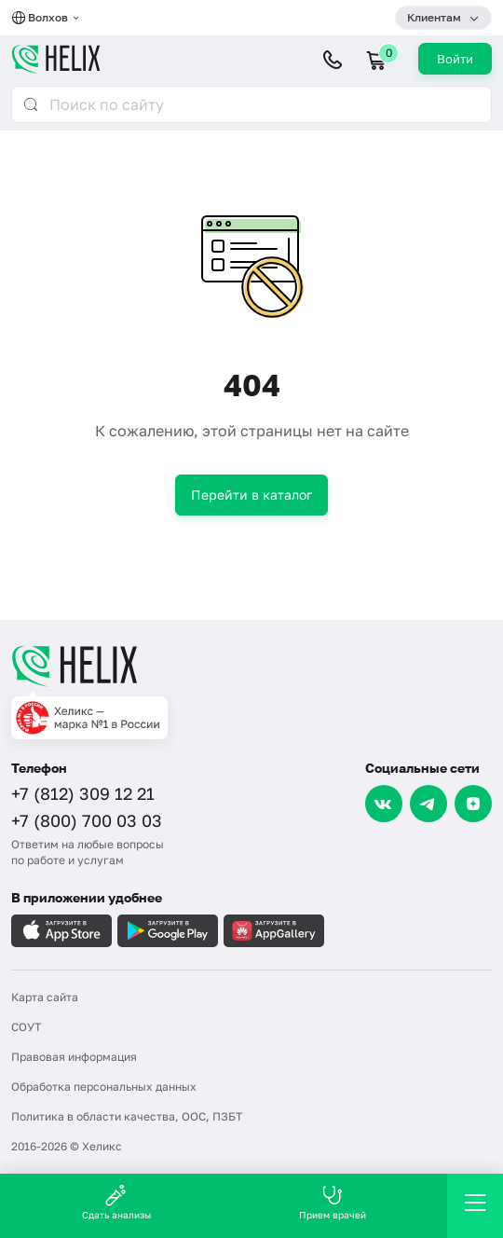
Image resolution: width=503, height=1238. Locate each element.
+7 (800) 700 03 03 (86, 820)
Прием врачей (332, 1202)
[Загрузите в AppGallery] (274, 931)
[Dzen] (473, 803)
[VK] (383, 803)
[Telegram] (428, 803)
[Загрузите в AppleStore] (61, 931)
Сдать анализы (116, 1202)
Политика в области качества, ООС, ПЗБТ (126, 1116)
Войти (455, 58)
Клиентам (434, 17)
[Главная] (251, 665)
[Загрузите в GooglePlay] (167, 931)
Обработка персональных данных (104, 1087)
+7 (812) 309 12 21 (83, 793)
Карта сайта (44, 997)
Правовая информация (74, 1057)
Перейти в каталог (251, 494)
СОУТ (26, 1027)
